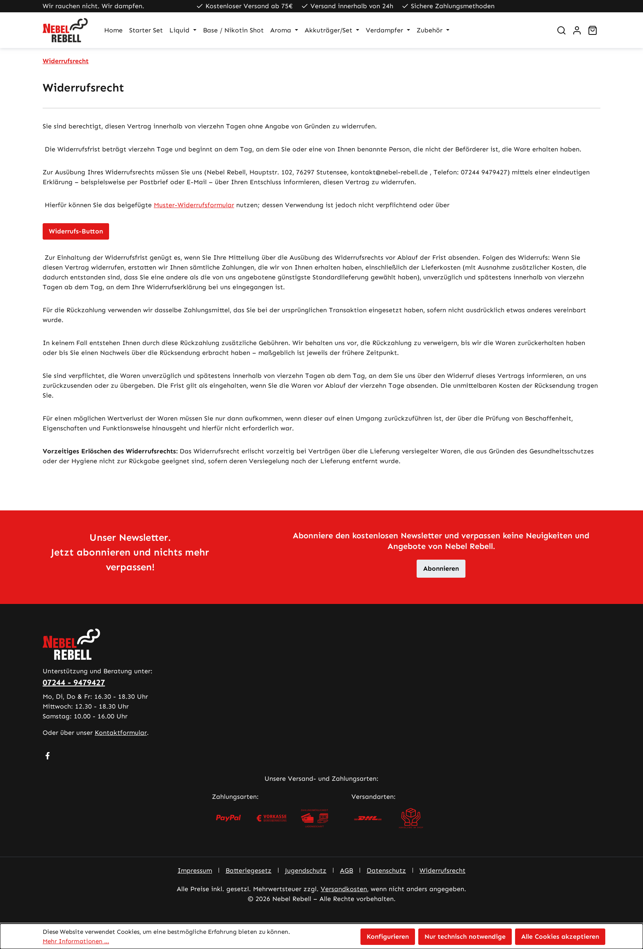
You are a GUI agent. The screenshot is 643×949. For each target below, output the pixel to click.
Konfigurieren (388, 936)
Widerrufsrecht (442, 870)
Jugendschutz (305, 870)
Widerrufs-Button (76, 231)
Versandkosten (344, 889)
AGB (346, 870)
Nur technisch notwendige (465, 936)
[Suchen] (561, 30)
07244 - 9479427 (74, 682)
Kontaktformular (121, 732)
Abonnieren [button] (441, 568)
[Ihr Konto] (577, 30)
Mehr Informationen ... (76, 941)
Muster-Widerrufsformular (194, 205)
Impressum (195, 870)
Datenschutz (386, 870)
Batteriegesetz (248, 870)
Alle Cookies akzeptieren (560, 936)
